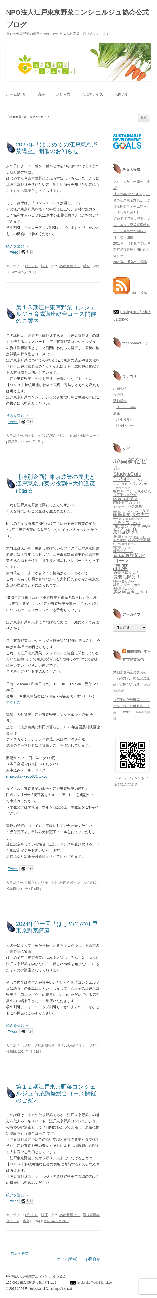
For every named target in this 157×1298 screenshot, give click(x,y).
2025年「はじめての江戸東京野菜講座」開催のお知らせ (56, 147)
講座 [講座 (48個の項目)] (120, 567)
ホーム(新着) (16, 94)
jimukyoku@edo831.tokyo (26, 776)
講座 (41, 94)
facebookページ (135, 343)
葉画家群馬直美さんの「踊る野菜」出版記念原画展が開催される (131, 678)
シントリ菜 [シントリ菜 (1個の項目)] (120, 483)
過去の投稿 (17, 1254)
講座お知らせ (45, 1045)
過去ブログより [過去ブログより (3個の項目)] (126, 573)
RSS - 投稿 (130, 293)
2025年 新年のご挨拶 (130, 262)
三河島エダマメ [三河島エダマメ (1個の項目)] (123, 487)
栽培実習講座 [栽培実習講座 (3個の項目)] (139, 540)
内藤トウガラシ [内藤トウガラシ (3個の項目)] (126, 502)
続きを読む (17, 246)
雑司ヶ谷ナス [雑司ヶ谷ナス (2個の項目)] (123, 585)
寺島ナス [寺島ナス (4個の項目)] (121, 522)
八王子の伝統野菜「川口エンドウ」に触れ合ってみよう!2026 (131, 706)
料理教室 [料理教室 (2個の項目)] (144, 526)
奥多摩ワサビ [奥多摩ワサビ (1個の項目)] (133, 518)
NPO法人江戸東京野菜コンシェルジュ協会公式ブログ (77, 18)
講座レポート (126, 425)
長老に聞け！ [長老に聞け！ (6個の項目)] (127, 577)
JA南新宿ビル (69, 266)
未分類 (30, 435)
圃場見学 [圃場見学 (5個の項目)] (122, 514)
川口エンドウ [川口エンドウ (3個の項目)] (124, 526)
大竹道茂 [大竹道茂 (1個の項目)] (118, 518)
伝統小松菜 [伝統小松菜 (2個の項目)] (142, 491)
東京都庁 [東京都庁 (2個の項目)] (120, 540)
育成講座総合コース (85, 435)
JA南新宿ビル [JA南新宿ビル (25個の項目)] (130, 464)
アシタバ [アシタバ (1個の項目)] (136, 479)
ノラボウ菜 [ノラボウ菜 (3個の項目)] (138, 484)
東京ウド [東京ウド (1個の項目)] (139, 536)
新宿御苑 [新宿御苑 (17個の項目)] (125, 531)
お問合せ (121, 94)
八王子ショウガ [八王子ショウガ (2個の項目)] (125, 495)
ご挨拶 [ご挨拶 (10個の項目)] (121, 479)
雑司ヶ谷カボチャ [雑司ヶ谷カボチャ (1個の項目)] (124, 581)
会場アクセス (92, 94)
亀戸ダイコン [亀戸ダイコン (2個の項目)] (123, 491)
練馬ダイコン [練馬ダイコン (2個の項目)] (123, 551)
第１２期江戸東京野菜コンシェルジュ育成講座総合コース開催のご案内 (56, 1094)
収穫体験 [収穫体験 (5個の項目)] (134, 506)
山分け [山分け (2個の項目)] (136, 523)
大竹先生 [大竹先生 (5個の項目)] (140, 514)
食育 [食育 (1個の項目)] (137, 584)
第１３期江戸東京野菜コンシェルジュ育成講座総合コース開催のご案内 (56, 314)
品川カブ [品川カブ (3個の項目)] (141, 511)
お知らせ (31, 266)
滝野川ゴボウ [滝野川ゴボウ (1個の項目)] (121, 547)
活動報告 (63, 94)
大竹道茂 (89, 882)
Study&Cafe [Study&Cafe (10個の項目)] (127, 474)
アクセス (13, 702)
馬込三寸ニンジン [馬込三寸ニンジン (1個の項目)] (124, 588)
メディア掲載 (126, 407)
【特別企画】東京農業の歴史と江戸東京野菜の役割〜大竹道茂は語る (55, 484)
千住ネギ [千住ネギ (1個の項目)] (118, 506)
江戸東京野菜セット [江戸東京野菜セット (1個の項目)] (126, 543)
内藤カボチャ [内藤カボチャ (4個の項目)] (125, 498)
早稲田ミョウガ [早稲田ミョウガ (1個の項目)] (123, 536)
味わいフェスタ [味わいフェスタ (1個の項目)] (123, 510)
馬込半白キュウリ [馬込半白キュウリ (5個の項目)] (130, 592)
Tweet (13, 252)
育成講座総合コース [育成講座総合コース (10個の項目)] (129, 557)
